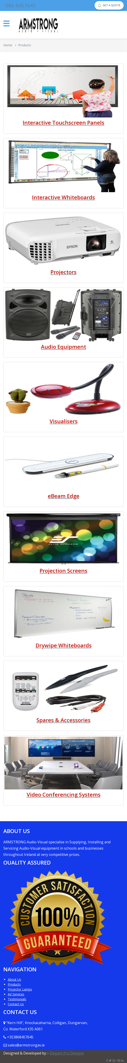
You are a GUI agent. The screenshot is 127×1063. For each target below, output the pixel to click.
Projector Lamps (20, 989)
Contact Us (16, 1004)
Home (7, 45)
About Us (14, 979)
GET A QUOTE (109, 5)
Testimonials (17, 999)
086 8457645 (21, 5)
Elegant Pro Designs (67, 1053)
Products (14, 984)
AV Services (16, 994)
